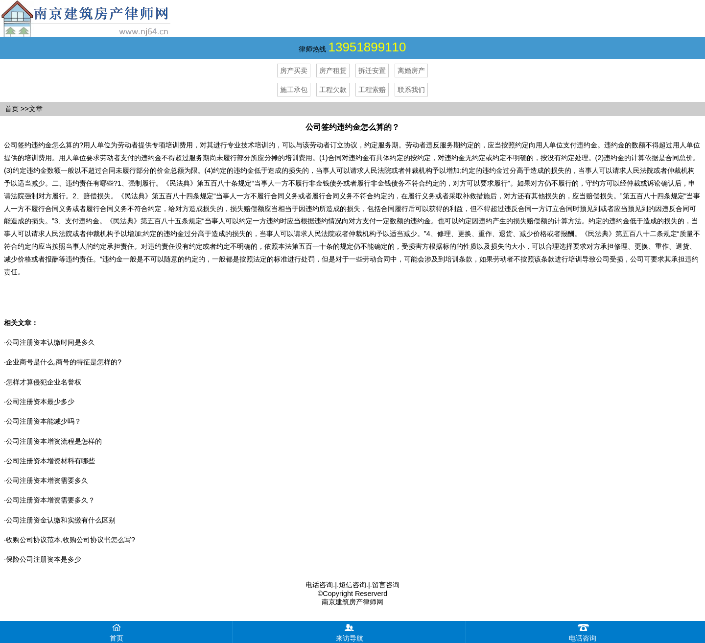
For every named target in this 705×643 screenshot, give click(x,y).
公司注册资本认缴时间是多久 (50, 342)
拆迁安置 (372, 70)
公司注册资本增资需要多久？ (50, 500)
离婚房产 (411, 70)
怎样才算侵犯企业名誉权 (43, 382)
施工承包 (293, 90)
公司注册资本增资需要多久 (47, 480)
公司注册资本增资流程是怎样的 (54, 441)
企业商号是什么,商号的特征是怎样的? (63, 362)
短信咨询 (352, 585)
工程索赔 (372, 90)
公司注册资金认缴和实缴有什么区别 (61, 520)
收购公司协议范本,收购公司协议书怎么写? (70, 540)
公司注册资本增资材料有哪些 (50, 461)
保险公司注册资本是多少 (43, 559)
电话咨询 (319, 585)
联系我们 (411, 90)
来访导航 (349, 631)
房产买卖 (293, 70)
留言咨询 (386, 585)
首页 (12, 109)
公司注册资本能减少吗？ (43, 421)
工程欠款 (333, 90)
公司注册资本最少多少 (40, 401)
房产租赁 (333, 70)
